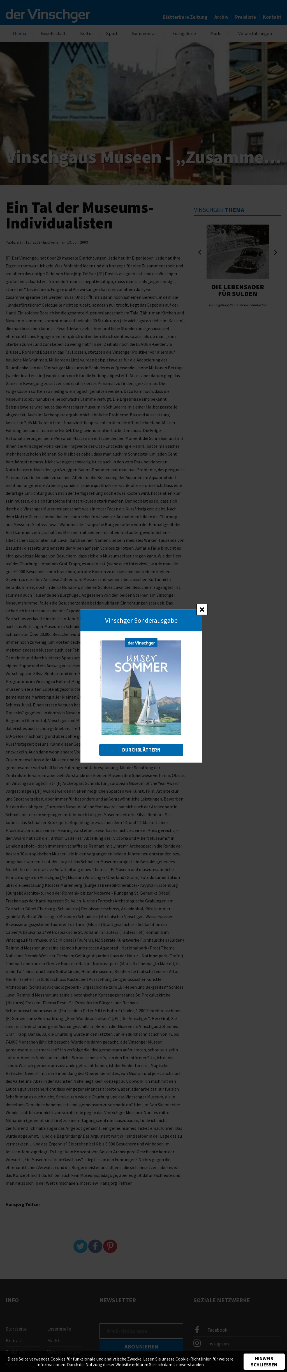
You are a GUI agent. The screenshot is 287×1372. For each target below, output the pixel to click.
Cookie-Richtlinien (193, 1359)
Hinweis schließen (264, 1361)
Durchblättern (141, 749)
